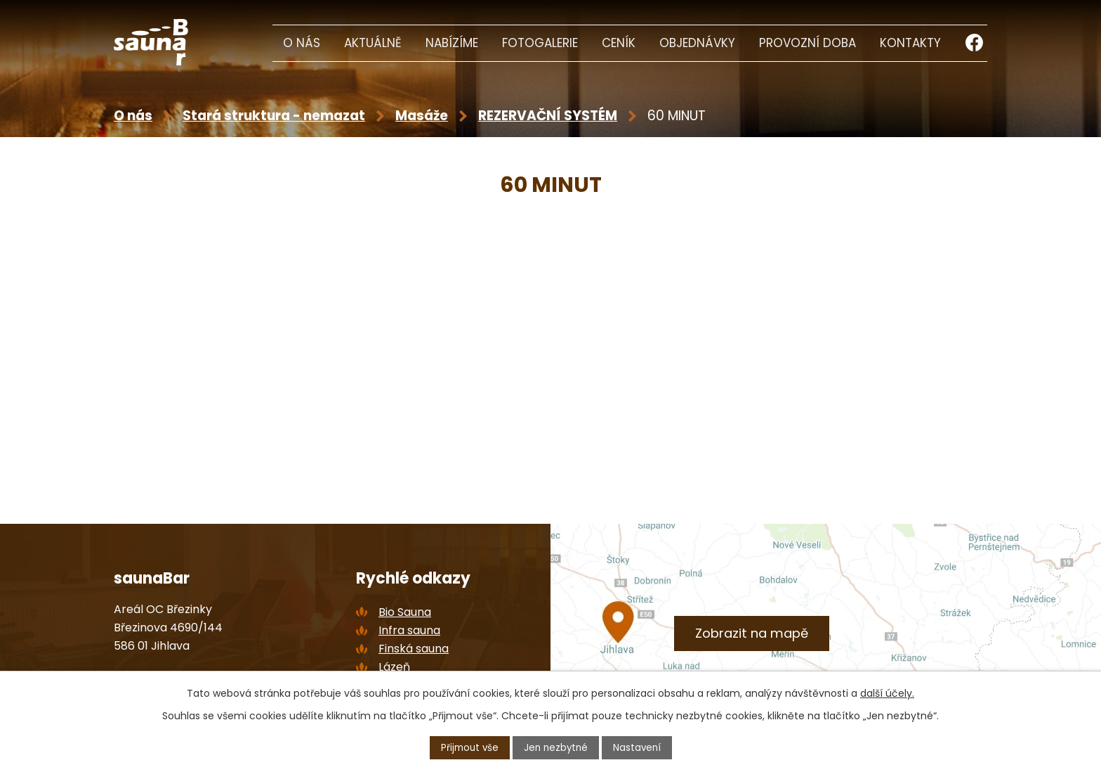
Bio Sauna (404, 612)
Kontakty (910, 42)
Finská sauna (413, 649)
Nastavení (639, 747)
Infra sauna (409, 630)
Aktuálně (373, 42)
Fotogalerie (540, 42)
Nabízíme (452, 42)
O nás (301, 42)
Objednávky (697, 42)
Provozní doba (807, 42)
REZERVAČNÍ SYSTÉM (547, 115)
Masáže (421, 115)
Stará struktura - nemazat (274, 115)
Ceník (618, 42)
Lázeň (394, 667)
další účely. (887, 692)
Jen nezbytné (556, 747)
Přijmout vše (467, 747)
